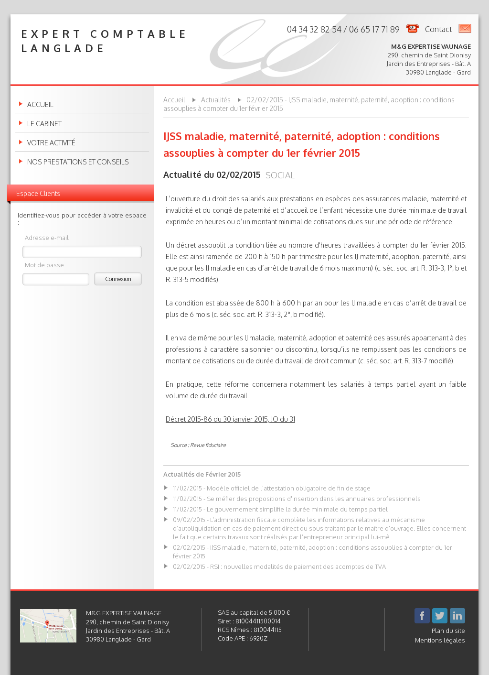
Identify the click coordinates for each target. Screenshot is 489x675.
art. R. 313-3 (427, 268)
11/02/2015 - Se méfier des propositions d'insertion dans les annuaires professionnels (297, 498)
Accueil (40, 104)
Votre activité (51, 143)
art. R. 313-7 (410, 361)
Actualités (216, 100)
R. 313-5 (177, 279)
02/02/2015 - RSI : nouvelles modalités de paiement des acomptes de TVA (279, 566)
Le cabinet (44, 123)
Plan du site (448, 630)
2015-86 (200, 419)
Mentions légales (440, 640)
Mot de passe (44, 264)
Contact (438, 29)
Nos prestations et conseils (78, 162)
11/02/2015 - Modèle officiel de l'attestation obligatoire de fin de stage (272, 488)
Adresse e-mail (47, 237)
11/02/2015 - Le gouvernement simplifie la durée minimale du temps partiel (280, 509)
